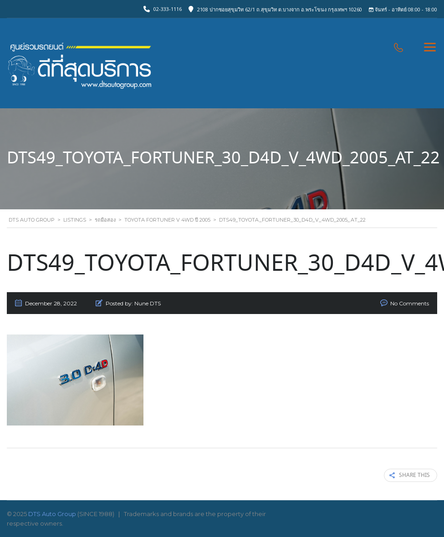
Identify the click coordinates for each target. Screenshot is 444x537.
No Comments (409, 303)
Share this (409, 475)
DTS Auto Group (52, 513)
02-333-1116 (167, 8)
